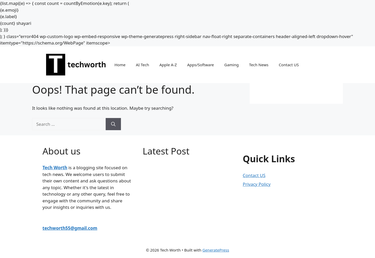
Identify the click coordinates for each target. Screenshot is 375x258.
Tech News (259, 64)
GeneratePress (215, 250)
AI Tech (142, 64)
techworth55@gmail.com (69, 228)
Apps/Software (200, 64)
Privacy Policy (256, 184)
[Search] (113, 124)
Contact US (289, 64)
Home (120, 64)
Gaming (231, 64)
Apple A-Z (168, 64)
